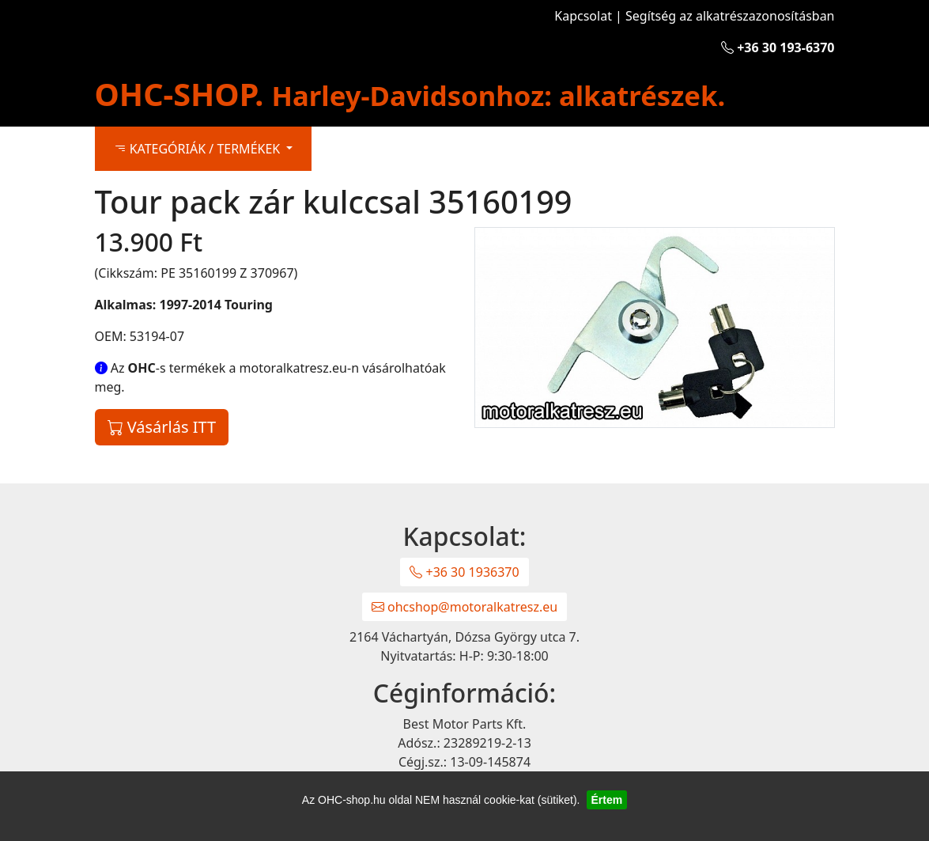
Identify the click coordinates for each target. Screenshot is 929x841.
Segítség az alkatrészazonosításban (729, 16)
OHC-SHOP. (410, 94)
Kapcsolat (583, 16)
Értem (607, 800)
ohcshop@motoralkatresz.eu (464, 607)
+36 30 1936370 (464, 572)
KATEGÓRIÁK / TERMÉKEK (199, 148)
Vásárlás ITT (162, 427)
